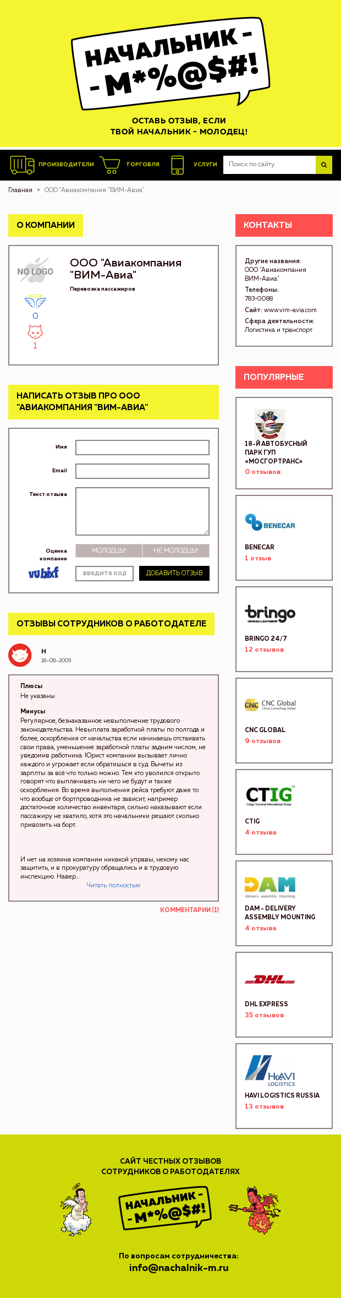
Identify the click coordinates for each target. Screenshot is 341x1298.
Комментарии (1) (189, 910)
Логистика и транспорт (278, 330)
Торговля (128, 165)
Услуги (191, 165)
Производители (52, 165)
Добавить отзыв (174, 573)
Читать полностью (113, 885)
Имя (61, 447)
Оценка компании (53, 554)
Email (59, 470)
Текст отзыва (48, 494)
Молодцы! (109, 551)
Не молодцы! (176, 551)
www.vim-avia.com (290, 310)
